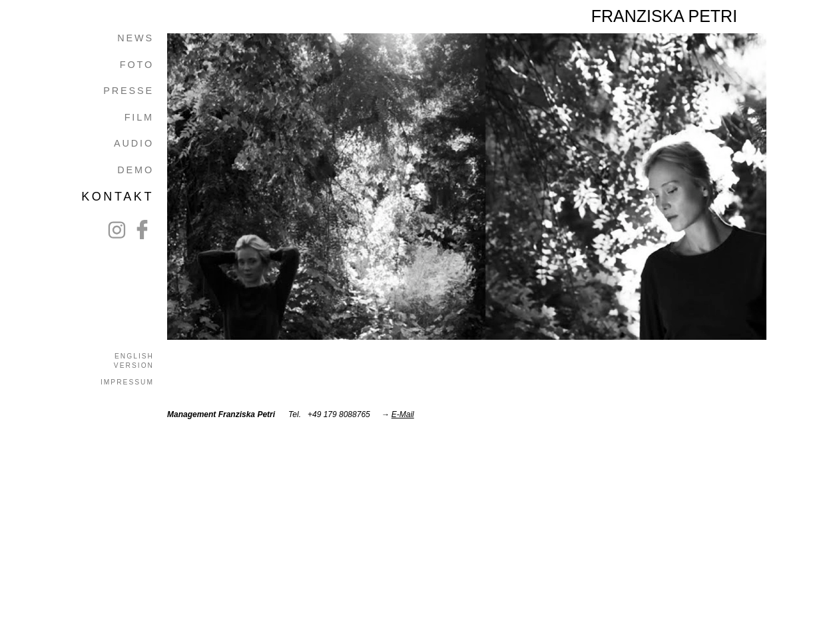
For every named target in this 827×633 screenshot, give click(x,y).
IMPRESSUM (127, 382)
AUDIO (134, 143)
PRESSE (128, 90)
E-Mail (403, 414)
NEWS (135, 38)
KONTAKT (117, 196)
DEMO (135, 170)
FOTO (137, 64)
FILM (139, 117)
